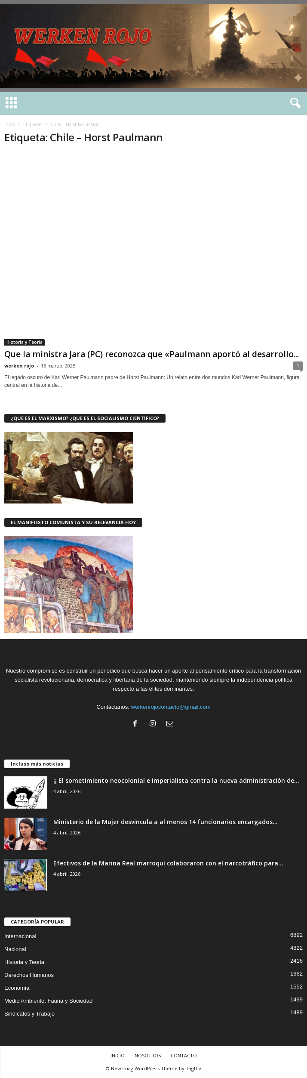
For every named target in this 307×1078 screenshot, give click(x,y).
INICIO (118, 1055)
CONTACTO (184, 1055)
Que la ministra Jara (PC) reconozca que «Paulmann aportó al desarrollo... (151, 354)
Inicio (9, 124)
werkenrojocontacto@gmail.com (171, 707)
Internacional (20, 936)
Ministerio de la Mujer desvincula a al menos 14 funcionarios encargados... (165, 822)
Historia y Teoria (24, 342)
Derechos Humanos (29, 975)
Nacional (15, 949)
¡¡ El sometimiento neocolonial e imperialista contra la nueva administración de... (176, 780)
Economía (17, 988)
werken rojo (19, 365)
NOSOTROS (148, 1055)
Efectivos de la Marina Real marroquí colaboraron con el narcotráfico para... (168, 863)
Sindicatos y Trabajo (29, 1013)
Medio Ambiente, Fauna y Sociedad (48, 1001)
